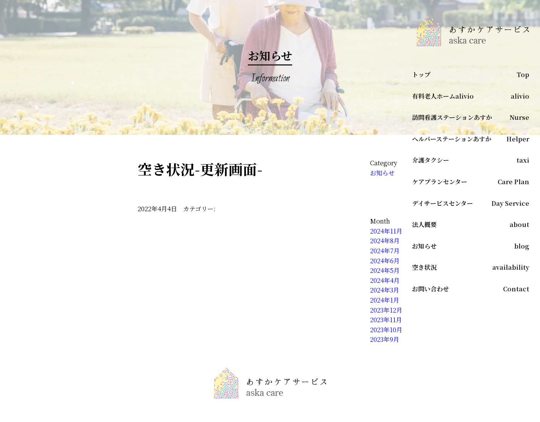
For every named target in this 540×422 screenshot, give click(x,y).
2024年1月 (384, 300)
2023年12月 (386, 310)
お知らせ (382, 172)
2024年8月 (385, 240)
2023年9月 (384, 339)
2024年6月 (385, 260)
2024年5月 (385, 270)
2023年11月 (386, 319)
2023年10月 (386, 329)
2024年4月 (385, 280)
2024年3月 (384, 290)
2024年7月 (385, 250)
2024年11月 (386, 231)
